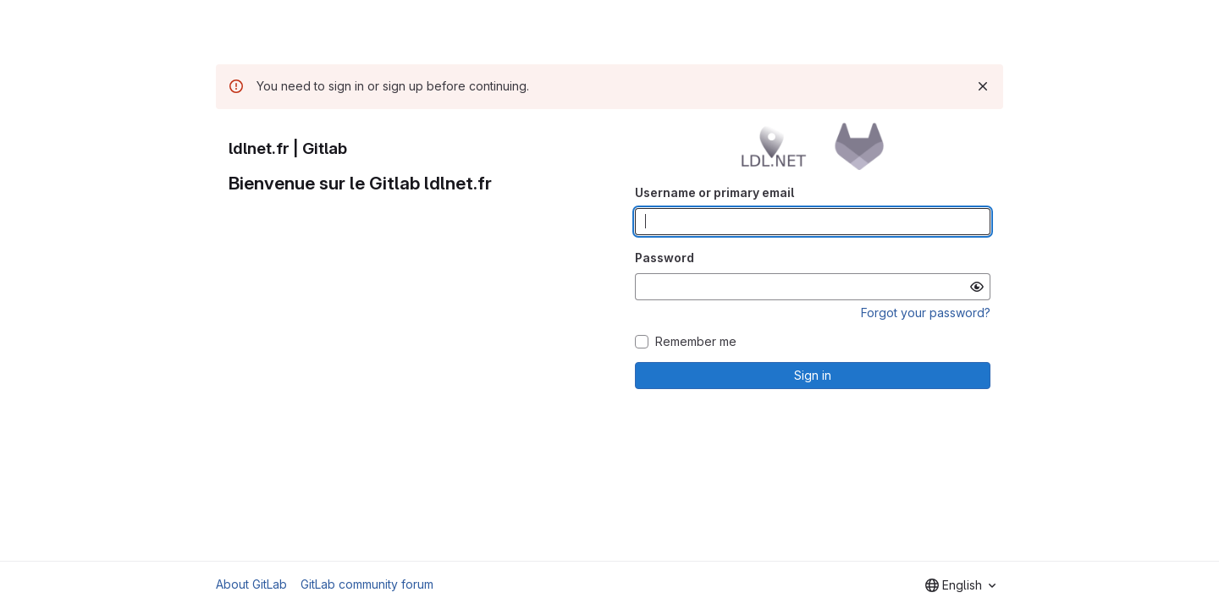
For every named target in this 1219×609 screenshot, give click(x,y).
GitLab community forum (367, 584)
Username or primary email (714, 192)
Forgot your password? (925, 312)
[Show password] (976, 286)
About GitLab (251, 584)
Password (664, 257)
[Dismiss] (983, 86)
